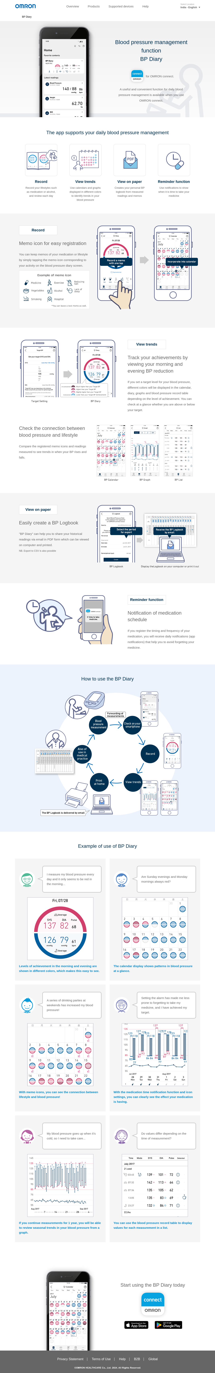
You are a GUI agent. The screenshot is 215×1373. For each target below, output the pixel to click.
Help (145, 6)
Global (153, 1359)
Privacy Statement (70, 1359)
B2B (137, 1359)
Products (94, 6)
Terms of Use (101, 1359)
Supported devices (121, 6)
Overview (72, 6)
